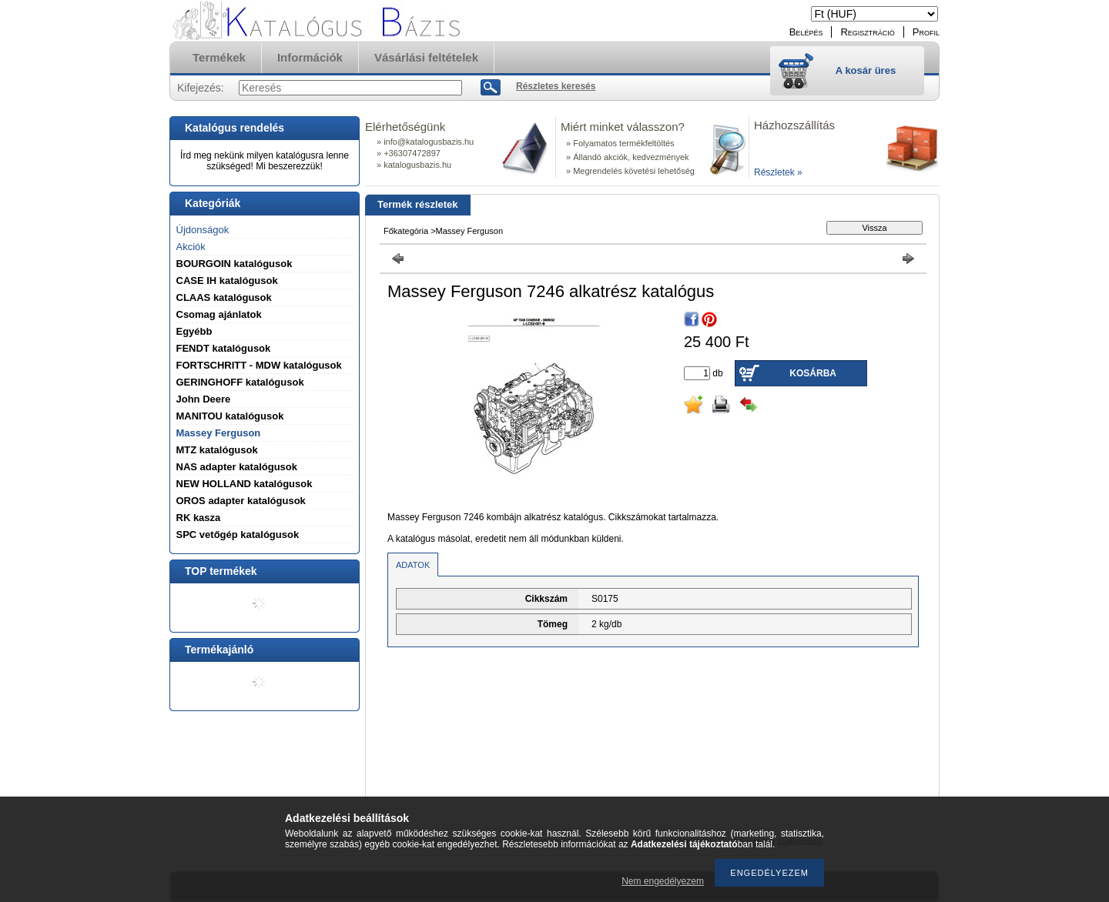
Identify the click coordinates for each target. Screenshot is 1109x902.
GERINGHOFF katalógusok (240, 382)
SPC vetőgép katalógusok (238, 534)
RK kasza (198, 517)
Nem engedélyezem (663, 881)
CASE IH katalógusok (227, 280)
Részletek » (778, 172)
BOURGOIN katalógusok (234, 263)
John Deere (203, 399)
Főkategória (406, 231)
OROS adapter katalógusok (241, 500)
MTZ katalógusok (217, 450)
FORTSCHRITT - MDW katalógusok (259, 365)
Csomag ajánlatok (219, 314)
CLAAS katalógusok (224, 297)
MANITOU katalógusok (230, 416)
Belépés (806, 32)
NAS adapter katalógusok (237, 467)
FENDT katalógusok (223, 348)
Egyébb (194, 331)
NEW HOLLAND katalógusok (244, 483)
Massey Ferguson (218, 433)
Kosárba (812, 373)
